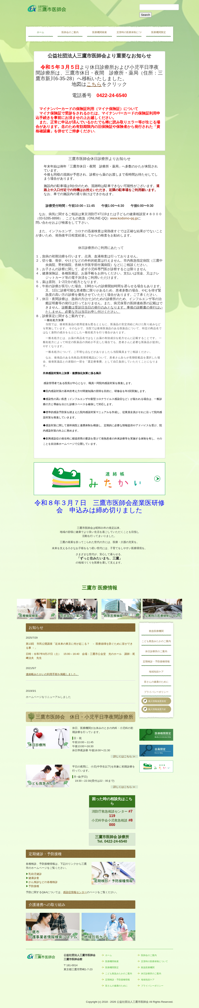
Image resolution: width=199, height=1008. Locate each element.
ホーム (40, 32)
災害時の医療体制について (129, 32)
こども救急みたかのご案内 (156, 641)
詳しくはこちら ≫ (124, 756)
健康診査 (33, 878)
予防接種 (33, 886)
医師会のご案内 (70, 32)
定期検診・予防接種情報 (156, 661)
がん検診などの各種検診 (43, 882)
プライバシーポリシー (156, 692)
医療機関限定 (158, 32)
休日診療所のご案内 (156, 651)
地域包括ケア (156, 671)
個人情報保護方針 (157, 709)
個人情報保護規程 (157, 701)
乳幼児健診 (35, 873)
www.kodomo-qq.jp (124, 218)
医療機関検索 (99, 32)
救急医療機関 (156, 631)
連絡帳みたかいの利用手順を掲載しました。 (52, 674)
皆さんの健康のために (156, 681)
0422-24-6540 (115, 841)
